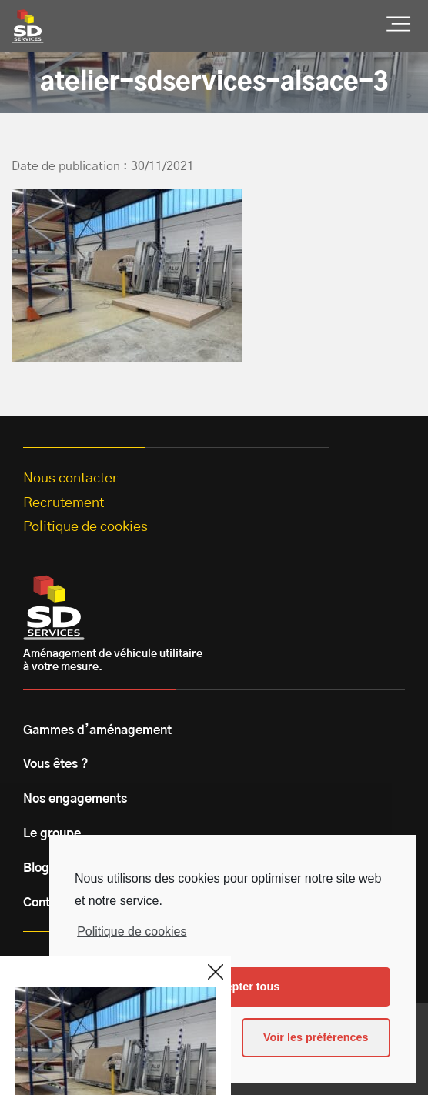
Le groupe (52, 833)
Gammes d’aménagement (97, 730)
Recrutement (63, 503)
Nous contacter (70, 479)
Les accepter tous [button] (232, 986)
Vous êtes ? (56, 764)
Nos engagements (75, 799)
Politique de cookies (131, 931)
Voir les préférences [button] (316, 1037)
